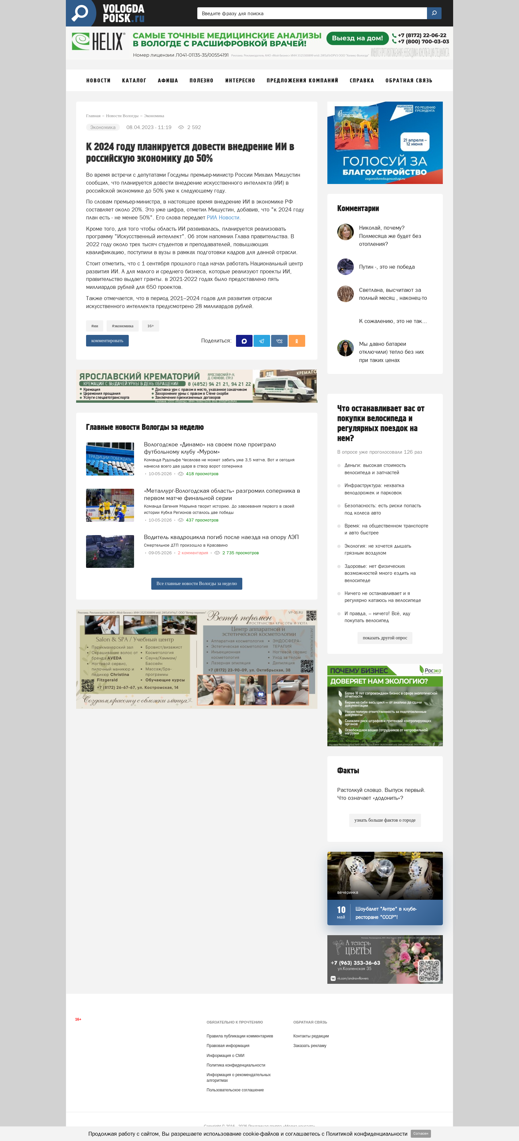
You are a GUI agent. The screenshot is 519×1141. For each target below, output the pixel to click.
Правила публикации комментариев (240, 1036)
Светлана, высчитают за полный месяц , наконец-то (393, 294)
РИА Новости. (224, 217)
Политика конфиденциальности (236, 1065)
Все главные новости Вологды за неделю (197, 583)
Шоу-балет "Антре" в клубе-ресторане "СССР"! (385, 913)
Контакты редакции (311, 1036)
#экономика (122, 325)
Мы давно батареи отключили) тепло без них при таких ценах (391, 352)
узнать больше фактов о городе (384, 820)
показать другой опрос (385, 637)
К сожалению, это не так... (393, 321)
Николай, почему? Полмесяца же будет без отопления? (390, 235)
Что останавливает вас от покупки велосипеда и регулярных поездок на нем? (381, 423)
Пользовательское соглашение (235, 1090)
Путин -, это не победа (387, 266)
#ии (94, 325)
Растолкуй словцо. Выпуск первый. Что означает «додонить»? (381, 794)
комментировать (107, 340)
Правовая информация (228, 1045)
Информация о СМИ (225, 1055)
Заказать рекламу (309, 1045)
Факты (348, 771)
